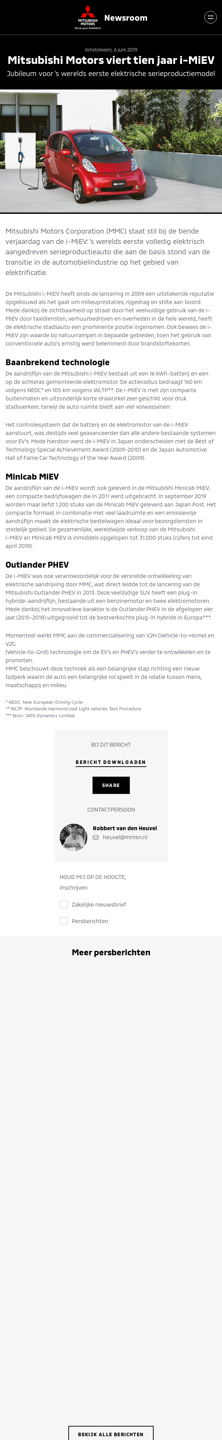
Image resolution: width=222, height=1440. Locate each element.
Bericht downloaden (111, 762)
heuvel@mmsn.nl (120, 837)
